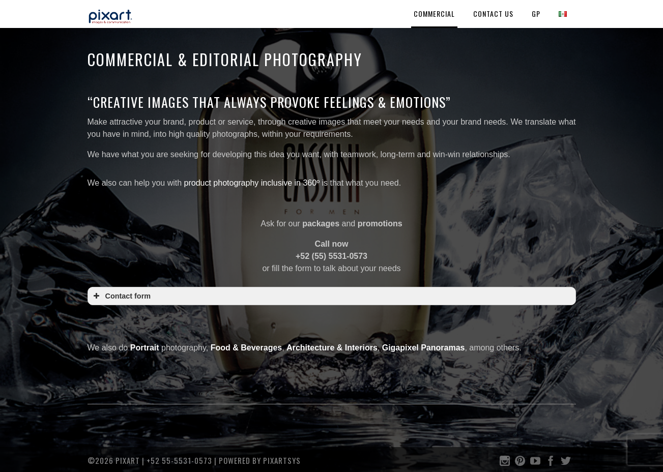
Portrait (144, 347)
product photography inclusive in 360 (250, 183)
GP (536, 13)
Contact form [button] (121, 296)
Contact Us (493, 13)
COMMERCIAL (434, 13)
